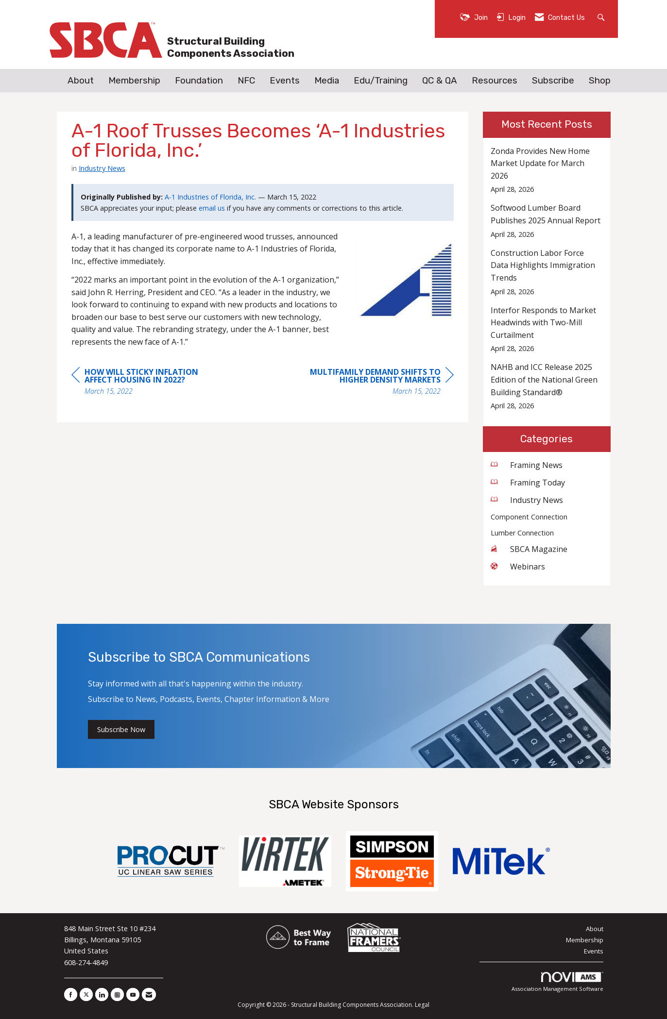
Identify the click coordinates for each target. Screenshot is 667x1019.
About (81, 80)
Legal (422, 1005)
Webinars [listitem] (518, 566)
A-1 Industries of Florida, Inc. (210, 196)
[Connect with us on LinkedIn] (101, 994)
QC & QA (439, 80)
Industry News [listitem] (527, 500)
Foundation (199, 80)
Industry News (102, 168)
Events (285, 80)
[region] (381, 383)
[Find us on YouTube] (132, 994)
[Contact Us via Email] (149, 994)
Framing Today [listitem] (528, 482)
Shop (600, 80)
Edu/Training (381, 80)
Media (326, 80)
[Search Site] (602, 17)
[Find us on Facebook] (70, 994)
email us (212, 208)
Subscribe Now (121, 729)
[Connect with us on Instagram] (117, 994)
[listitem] (547, 170)
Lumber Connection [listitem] (522, 532)
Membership (134, 80)
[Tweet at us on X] (86, 994)
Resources (494, 80)
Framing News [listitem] (527, 465)
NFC (246, 80)
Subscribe (553, 80)
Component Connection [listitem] (529, 516)
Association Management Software (557, 982)
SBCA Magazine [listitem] (529, 549)
